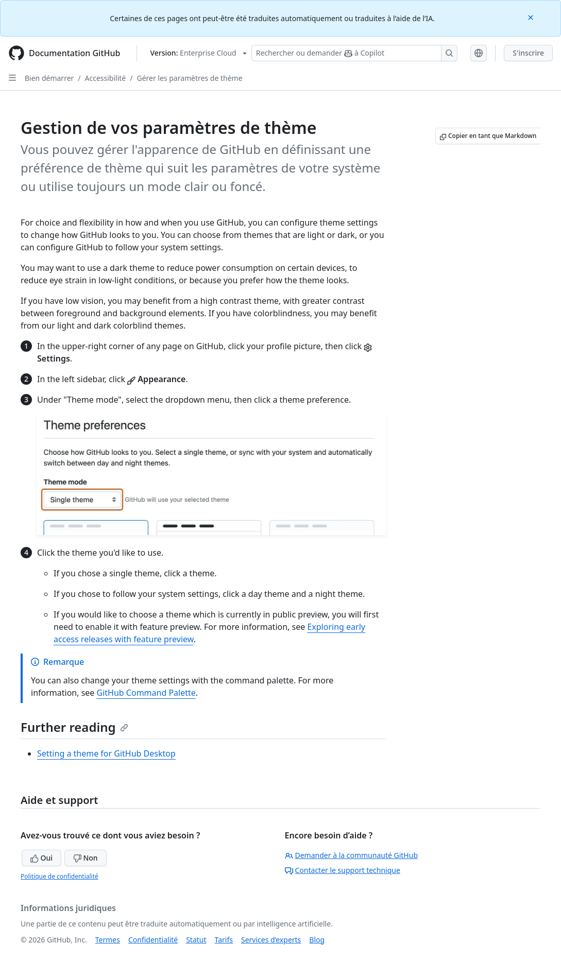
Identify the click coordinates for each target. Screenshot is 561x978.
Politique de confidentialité (59, 876)
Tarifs (224, 940)
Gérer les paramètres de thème (189, 78)
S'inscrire (528, 53)
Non (85, 858)
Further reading (74, 726)
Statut (196, 940)
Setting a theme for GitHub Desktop (106, 753)
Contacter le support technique (342, 870)
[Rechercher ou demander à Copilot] (354, 53)
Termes (107, 940)
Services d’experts (271, 940)
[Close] (531, 17)
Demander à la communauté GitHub (351, 855)
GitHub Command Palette (146, 692)
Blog (317, 940)
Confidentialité (153, 940)
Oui (41, 858)
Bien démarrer (49, 78)
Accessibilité (105, 78)
